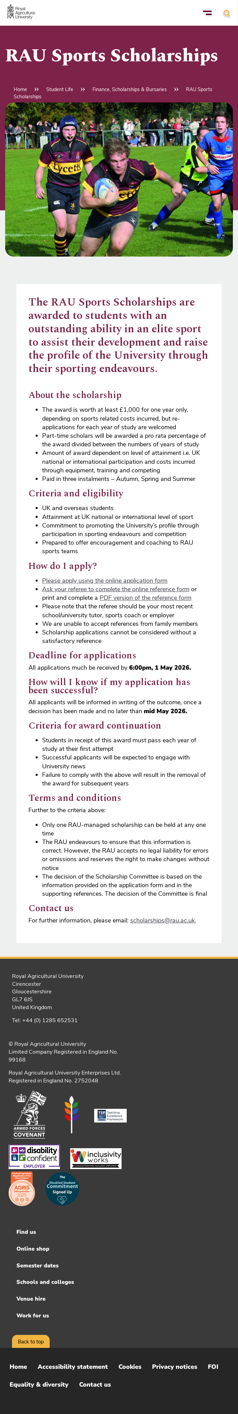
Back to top (31, 1341)
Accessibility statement (73, 1367)
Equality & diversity (39, 1384)
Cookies (129, 1367)
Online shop (32, 1249)
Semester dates (37, 1265)
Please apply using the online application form (104, 580)
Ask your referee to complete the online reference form (115, 589)
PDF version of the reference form (145, 598)
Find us (26, 1232)
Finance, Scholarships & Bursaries (129, 89)
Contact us (95, 1384)
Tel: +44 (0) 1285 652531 (45, 1020)
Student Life (59, 89)
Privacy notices (174, 1367)
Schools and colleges (45, 1282)
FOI (213, 1367)
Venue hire (31, 1299)
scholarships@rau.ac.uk (162, 920)
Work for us (32, 1315)
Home (20, 89)
